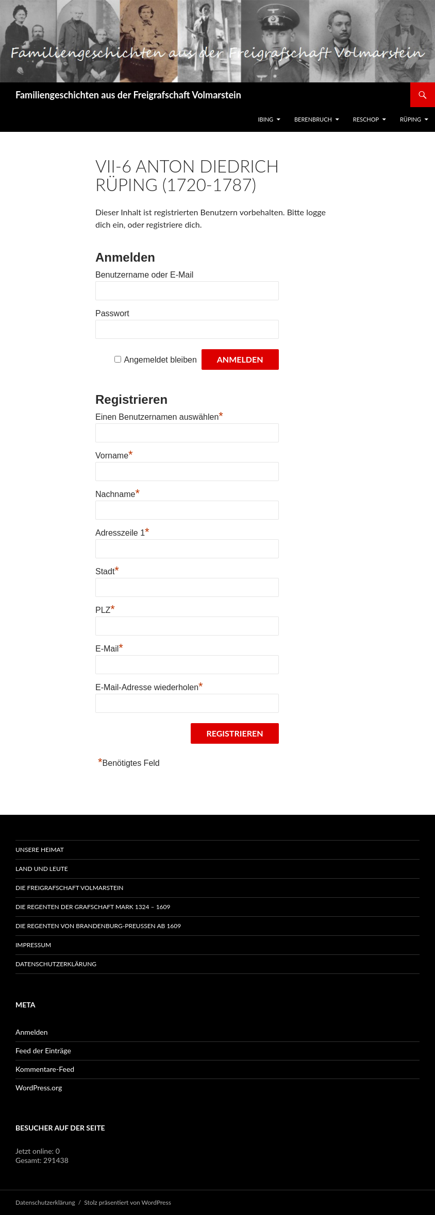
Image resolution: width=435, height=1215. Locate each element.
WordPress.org (38, 1087)
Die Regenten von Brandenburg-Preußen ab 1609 (98, 926)
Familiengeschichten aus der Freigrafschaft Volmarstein (128, 94)
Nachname (117, 494)
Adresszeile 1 (122, 532)
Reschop (366, 119)
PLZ (105, 610)
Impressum (33, 945)
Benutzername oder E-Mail (144, 274)
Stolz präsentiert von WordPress (127, 1202)
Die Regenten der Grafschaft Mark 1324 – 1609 (93, 907)
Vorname (114, 455)
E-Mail (109, 648)
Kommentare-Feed (44, 1069)
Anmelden (31, 1032)
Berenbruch (313, 119)
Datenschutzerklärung (55, 964)
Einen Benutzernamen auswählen (159, 417)
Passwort (112, 313)
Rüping (410, 119)
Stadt (107, 571)
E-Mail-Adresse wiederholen (149, 687)
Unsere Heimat (39, 849)
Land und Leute (41, 868)
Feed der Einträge (43, 1050)
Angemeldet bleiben (160, 359)
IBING (265, 119)
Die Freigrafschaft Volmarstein (69, 888)
